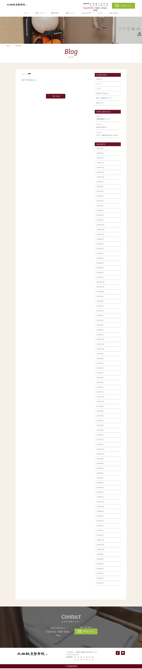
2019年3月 (100, 533)
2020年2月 (100, 495)
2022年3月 (100, 385)
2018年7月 (100, 566)
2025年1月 (100, 223)
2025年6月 (100, 199)
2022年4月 (100, 380)
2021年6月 (100, 423)
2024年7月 (100, 251)
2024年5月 (100, 261)
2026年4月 (100, 151)
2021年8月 (100, 414)
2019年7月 (100, 519)
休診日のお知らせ (102, 96)
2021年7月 (100, 418)
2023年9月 (100, 299)
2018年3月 (100, 586)
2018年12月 (100, 543)
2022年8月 (100, 361)
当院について (39, 13)
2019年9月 (100, 514)
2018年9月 (100, 557)
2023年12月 (100, 285)
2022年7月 (100, 366)
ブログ (100, 13)
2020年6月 (100, 476)
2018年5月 (100, 576)
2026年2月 (100, 161)
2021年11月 (100, 404)
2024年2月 (100, 275)
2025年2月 (100, 218)
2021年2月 (100, 442)
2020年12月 (100, 452)
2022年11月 (100, 347)
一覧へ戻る (55, 99)
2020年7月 (100, 471)
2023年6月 (100, 313)
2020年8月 (100, 466)
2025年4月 (100, 208)
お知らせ (99, 82)
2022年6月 (100, 371)
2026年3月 (100, 156)
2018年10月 (100, 552)
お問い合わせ (113, 13)
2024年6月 (100, 256)
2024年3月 (100, 270)
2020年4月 (100, 485)
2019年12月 (100, 504)
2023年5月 (100, 318)
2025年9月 (100, 184)
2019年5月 (100, 524)
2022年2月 (100, 390)
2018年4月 (100, 581)
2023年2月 (100, 333)
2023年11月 (100, 290)
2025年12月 (100, 170)
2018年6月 (100, 571)
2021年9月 (100, 409)
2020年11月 (100, 457)
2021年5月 (100, 428)
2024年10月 (100, 237)
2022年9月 (100, 356)
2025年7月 (100, 194)
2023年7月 (100, 309)
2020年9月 (100, 461)
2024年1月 (100, 280)
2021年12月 (100, 399)
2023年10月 (100, 294)
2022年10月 (100, 352)
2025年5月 (100, 204)
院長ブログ (100, 106)
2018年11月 (100, 547)
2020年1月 (100, 500)
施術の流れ (55, 13)
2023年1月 (100, 337)
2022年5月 (100, 375)
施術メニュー (70, 13)
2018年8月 (100, 562)
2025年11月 (100, 175)
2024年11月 (100, 232)
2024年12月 (100, 227)
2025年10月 (100, 180)
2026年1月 (100, 165)
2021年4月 (100, 433)
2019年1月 (100, 538)
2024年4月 (100, 266)
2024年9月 (100, 242)
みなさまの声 (86, 13)
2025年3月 (100, 213)
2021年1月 (100, 447)
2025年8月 (100, 189)
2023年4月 (100, 323)
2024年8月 (100, 247)
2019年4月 (100, 528)
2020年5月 (100, 481)
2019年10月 (100, 509)
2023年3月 (100, 328)
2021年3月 (100, 438)
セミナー (99, 86)
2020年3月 (100, 490)
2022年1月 (100, 395)
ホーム (26, 13)
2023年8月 (100, 304)
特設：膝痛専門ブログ (104, 101)
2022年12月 (100, 342)
